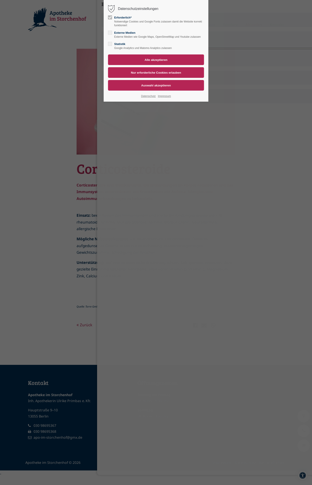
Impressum (164, 96)
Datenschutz (148, 96)
